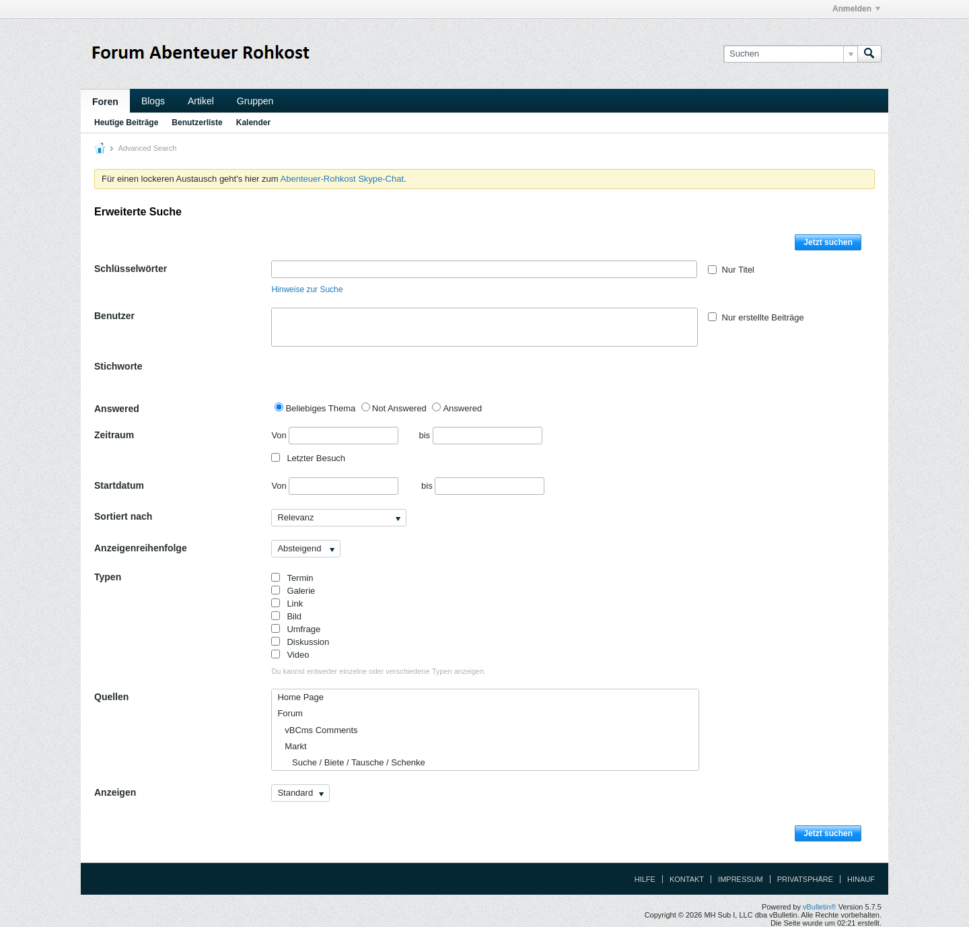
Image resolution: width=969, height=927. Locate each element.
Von (334, 435)
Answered (116, 408)
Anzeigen (115, 792)
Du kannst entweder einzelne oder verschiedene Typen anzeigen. (378, 671)
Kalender (253, 122)
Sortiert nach (123, 516)
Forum (290, 713)
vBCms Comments (317, 730)
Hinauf (861, 879)
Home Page (300, 697)
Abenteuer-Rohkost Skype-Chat (342, 179)
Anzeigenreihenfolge (140, 548)
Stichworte (118, 366)
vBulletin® (819, 907)
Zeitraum (114, 435)
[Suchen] (790, 54)
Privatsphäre (805, 879)
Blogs (153, 101)
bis (480, 435)
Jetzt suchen (828, 242)
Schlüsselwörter (130, 268)
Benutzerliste (197, 122)
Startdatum (119, 485)
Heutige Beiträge (126, 122)
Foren (105, 101)
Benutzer (114, 315)
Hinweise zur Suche (307, 289)
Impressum (740, 879)
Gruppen (255, 101)
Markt (291, 746)
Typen (107, 577)
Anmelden (856, 8)
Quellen (111, 696)
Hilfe (645, 879)
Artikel (201, 101)
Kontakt (687, 879)
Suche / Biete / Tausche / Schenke (351, 762)
